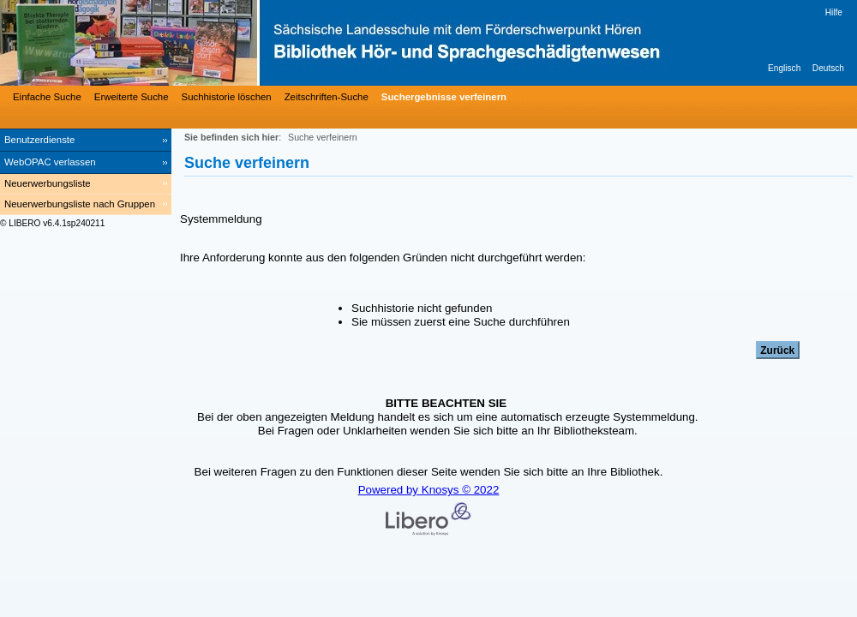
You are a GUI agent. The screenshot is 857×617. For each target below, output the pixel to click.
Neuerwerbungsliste (47, 183)
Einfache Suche (47, 97)
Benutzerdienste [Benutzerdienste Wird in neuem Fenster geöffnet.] (39, 140)
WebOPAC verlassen (50, 162)
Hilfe (833, 12)
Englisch (784, 68)
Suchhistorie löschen (227, 97)
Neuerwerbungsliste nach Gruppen (79, 204)
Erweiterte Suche (131, 97)
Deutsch (828, 68)
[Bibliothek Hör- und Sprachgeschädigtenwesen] (257, 43)
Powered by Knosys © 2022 (429, 489)
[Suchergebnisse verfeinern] (441, 96)
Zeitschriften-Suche (327, 97)
